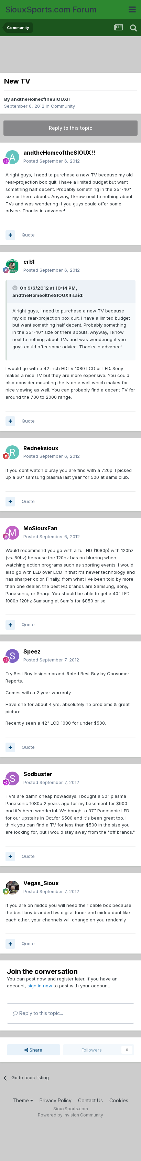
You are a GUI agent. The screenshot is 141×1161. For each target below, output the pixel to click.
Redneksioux (40, 448)
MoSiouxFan (40, 528)
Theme (23, 1100)
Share (33, 1050)
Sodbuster (37, 774)
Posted (51, 161)
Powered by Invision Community (70, 1115)
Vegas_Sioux (41, 883)
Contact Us (90, 1100)
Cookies (118, 1100)
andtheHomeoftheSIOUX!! (40, 99)
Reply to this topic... (38, 1013)
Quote (28, 235)
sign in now (40, 985)
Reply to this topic (70, 128)
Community (63, 106)
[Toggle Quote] (15, 288)
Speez (32, 651)
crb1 (28, 261)
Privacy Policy (56, 1100)
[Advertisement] (72, 55)
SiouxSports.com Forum (51, 9)
